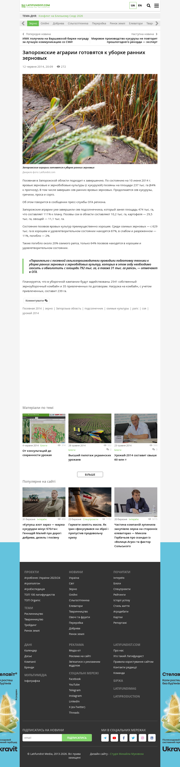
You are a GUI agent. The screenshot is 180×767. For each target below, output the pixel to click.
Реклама (76, 645)
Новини (76, 572)
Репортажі (120, 622)
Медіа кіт (75, 650)
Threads (74, 712)
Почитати (121, 572)
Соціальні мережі (84, 673)
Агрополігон (32, 583)
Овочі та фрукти (79, 617)
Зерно (33, 23)
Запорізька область (68, 308)
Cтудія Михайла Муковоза (127, 754)
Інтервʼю (42, 519)
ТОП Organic (32, 600)
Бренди (29, 667)
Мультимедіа (35, 675)
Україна (74, 578)
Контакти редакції (125, 667)
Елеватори (136, 23)
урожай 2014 (30, 313)
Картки (118, 617)
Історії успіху (121, 600)
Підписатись (77, 737)
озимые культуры (117, 308)
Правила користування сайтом (133, 661)
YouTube (74, 684)
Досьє (28, 656)
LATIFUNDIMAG (124, 688)
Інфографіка (32, 681)
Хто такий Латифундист (128, 656)
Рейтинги (119, 594)
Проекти (31, 572)
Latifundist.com (126, 645)
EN (140, 5)
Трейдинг (30, 625)
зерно (49, 308)
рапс (135, 308)
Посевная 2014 (32, 308)
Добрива (58, 23)
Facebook (75, 679)
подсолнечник (94, 308)
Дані (28, 645)
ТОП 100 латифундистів (39, 594)
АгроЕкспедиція (34, 589)
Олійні (45, 23)
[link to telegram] (105, 738)
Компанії (30, 661)
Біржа (118, 681)
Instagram (75, 696)
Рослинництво (33, 613)
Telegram (75, 690)
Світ (71, 583)
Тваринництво (33, 619)
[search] (148, 5)
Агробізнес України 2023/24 (42, 578)
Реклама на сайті (80, 656)
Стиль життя (121, 606)
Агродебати (120, 611)
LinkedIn (74, 701)
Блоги (43, 445)
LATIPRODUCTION (126, 696)
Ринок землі (117, 23)
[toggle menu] (156, 5)
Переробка (99, 23)
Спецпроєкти (90, 519)
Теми (28, 608)
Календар (30, 650)
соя (144, 308)
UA (133, 5)
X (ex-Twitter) (77, 707)
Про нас (118, 650)
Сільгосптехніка (78, 23)
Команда (119, 673)
